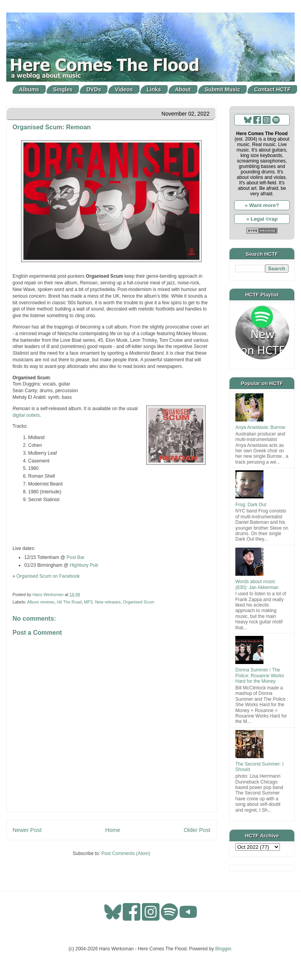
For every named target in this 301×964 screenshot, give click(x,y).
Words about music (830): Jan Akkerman (257, 584)
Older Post (197, 830)
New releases (107, 602)
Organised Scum (138, 602)
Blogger (223, 949)
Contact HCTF (272, 89)
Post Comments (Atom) (125, 853)
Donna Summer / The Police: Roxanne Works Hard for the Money (259, 675)
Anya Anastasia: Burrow (260, 427)
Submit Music (222, 89)
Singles (63, 89)
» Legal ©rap (262, 219)
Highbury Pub (84, 565)
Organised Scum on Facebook (48, 576)
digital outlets (26, 415)
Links (154, 89)
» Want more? (262, 205)
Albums (29, 89)
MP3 (88, 602)
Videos (124, 89)
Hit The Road (69, 602)
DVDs (93, 89)
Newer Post (27, 830)
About (183, 89)
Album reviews (40, 602)
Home (112, 830)
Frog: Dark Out (250, 504)
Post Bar (75, 557)
